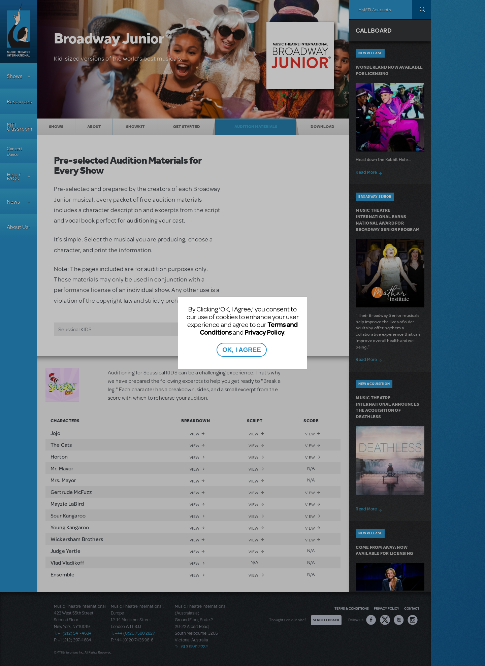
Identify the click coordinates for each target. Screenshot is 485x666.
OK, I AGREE (241, 349)
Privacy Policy (264, 332)
